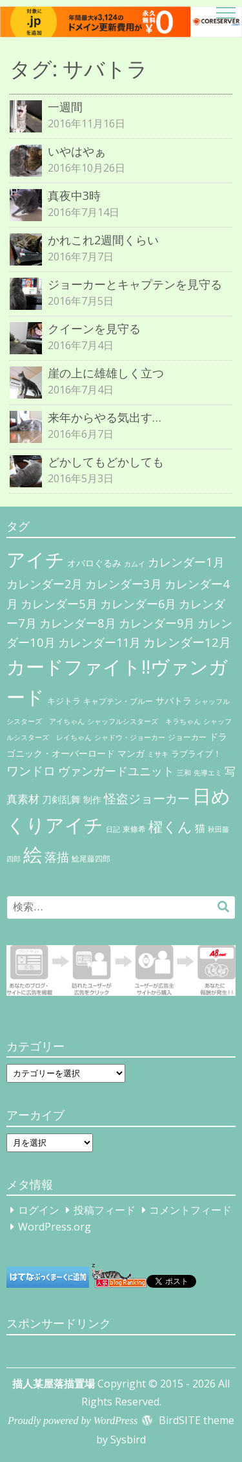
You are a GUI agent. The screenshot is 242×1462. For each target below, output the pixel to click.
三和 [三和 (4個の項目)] (184, 772)
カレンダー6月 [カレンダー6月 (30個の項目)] (138, 603)
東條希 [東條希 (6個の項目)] (134, 829)
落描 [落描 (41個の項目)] (57, 856)
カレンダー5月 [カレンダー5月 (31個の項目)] (59, 603)
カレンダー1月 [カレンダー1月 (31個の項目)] (186, 562)
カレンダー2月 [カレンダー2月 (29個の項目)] (44, 583)
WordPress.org (54, 1227)
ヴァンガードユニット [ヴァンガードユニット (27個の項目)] (116, 771)
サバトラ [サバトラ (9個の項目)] (174, 701)
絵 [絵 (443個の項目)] (32, 854)
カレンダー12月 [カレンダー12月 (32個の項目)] (187, 642)
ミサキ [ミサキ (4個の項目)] (157, 754)
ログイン (38, 1210)
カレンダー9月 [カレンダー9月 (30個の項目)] (157, 623)
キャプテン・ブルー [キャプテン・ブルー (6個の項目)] (118, 701)
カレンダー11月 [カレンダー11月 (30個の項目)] (99, 642)
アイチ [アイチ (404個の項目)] (35, 559)
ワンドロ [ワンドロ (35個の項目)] (30, 771)
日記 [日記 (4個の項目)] (113, 829)
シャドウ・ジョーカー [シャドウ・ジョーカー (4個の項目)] (129, 737)
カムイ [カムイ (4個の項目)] (134, 563)
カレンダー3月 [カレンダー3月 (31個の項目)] (123, 583)
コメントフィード (190, 1210)
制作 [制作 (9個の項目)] (92, 800)
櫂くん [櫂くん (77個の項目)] (170, 826)
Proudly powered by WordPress (72, 1420)
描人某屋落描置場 (53, 1383)
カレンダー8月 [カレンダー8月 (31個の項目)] (77, 623)
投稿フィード (105, 1210)
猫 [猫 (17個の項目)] (200, 828)
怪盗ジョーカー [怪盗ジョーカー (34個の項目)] (147, 798)
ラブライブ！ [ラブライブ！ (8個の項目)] (196, 753)
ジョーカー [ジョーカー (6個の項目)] (187, 737)
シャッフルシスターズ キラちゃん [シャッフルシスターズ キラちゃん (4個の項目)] (144, 721)
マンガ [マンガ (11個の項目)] (131, 753)
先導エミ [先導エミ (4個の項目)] (208, 772)
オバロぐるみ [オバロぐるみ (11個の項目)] (94, 563)
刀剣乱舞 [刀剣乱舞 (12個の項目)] (61, 799)
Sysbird (128, 1439)
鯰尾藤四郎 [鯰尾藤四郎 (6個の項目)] (91, 858)
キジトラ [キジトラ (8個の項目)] (64, 701)
